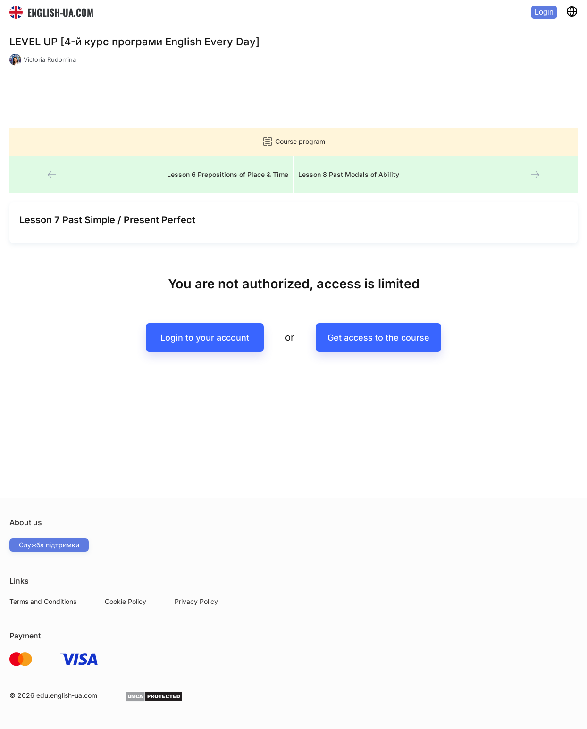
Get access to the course (378, 338)
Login (544, 12)
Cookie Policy (125, 601)
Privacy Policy (196, 601)
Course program (293, 141)
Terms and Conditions (42, 601)
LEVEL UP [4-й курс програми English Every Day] (134, 41)
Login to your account (204, 338)
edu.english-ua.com (66, 695)
